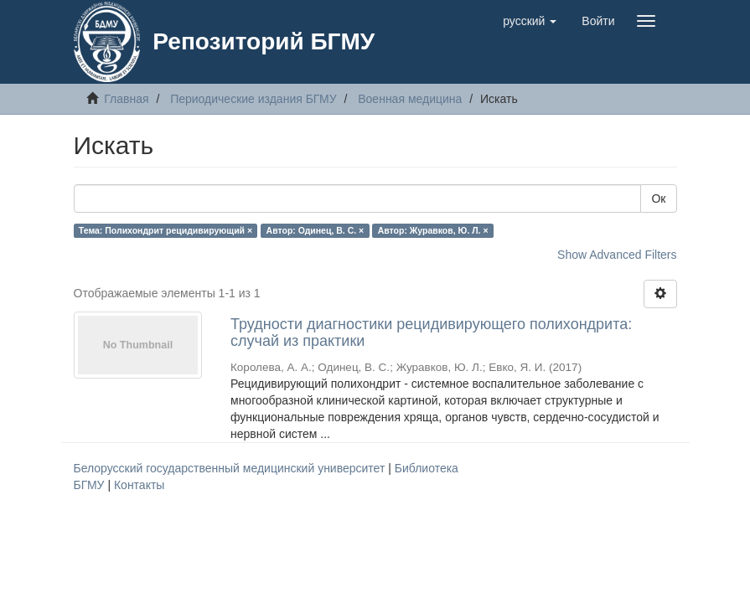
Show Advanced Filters (616, 254)
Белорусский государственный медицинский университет (231, 468)
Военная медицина (410, 99)
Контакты (139, 485)
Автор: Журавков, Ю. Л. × (433, 230)
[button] (529, 21)
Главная (126, 99)
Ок (658, 198)
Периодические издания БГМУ (253, 99)
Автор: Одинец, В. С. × (315, 230)
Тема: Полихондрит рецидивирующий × (165, 230)
